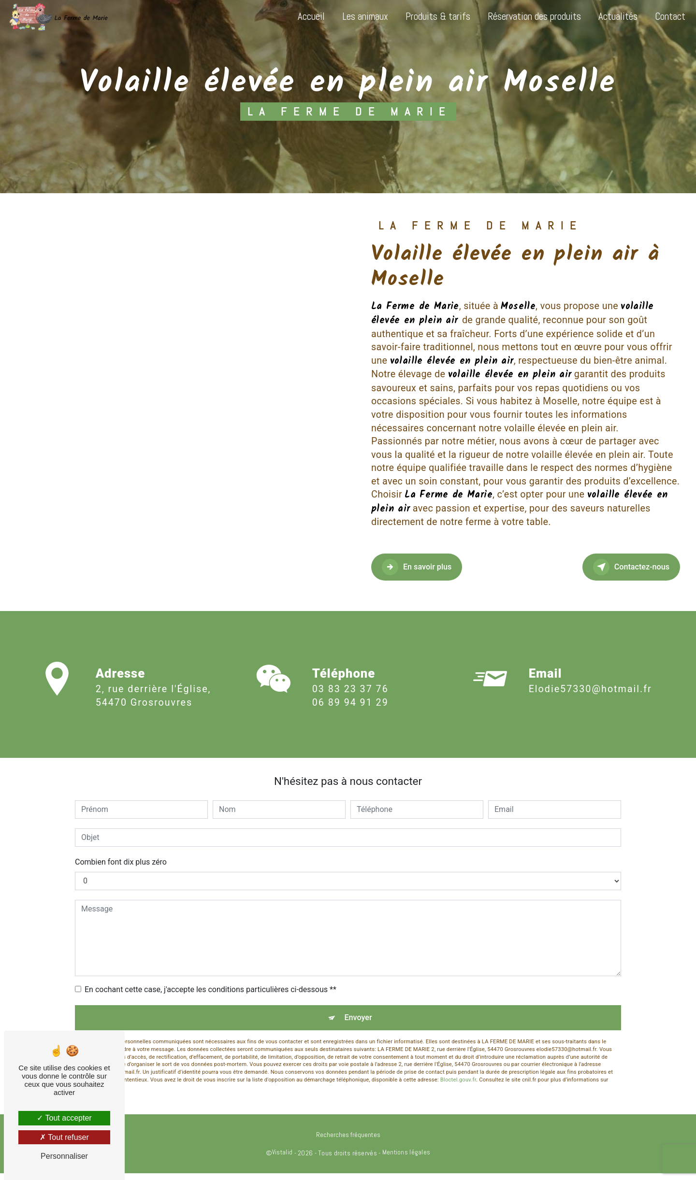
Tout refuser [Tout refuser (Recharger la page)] (64, 1137)
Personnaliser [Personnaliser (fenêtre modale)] (64, 1156)
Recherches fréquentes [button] (348, 1141)
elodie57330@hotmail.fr (590, 680)
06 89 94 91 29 (350, 711)
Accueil (305, 16)
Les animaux (359, 16)
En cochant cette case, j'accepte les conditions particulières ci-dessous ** (210, 989)
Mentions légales (406, 1159)
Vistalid (282, 1159)
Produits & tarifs (432, 16)
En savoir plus (430, 567)
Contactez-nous (616, 567)
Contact (664, 16)
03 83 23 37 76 (350, 697)
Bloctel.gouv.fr (458, 1086)
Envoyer (359, 1020)
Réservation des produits (528, 16)
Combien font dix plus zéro (121, 862)
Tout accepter (64, 1118)
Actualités (612, 16)
